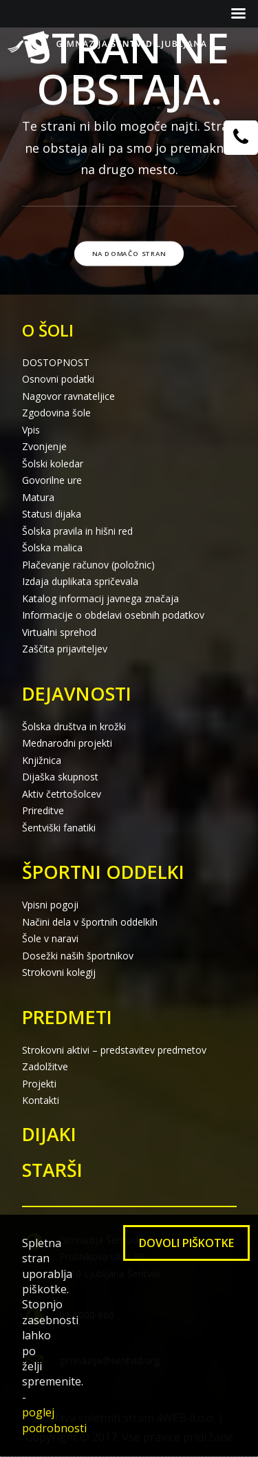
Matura (38, 497)
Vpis (31, 429)
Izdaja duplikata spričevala (80, 581)
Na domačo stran (129, 253)
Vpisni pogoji (50, 904)
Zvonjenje (44, 446)
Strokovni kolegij (59, 972)
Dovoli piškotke (186, 1243)
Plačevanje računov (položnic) (88, 564)
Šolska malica (52, 547)
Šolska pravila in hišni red (77, 531)
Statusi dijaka (51, 513)
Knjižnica (41, 760)
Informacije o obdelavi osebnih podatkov (113, 614)
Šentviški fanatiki (59, 827)
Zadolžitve (45, 1066)
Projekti (39, 1083)
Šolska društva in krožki (74, 726)
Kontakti (40, 1100)
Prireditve (43, 810)
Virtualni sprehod (59, 632)
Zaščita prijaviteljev (64, 648)
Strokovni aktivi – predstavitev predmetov (114, 1049)
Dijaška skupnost (60, 776)
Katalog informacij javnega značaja (100, 598)
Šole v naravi (50, 938)
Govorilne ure (52, 480)
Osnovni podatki (58, 378)
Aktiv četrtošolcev (61, 793)
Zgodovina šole (56, 412)
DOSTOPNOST (55, 362)
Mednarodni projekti (67, 742)
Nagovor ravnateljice (68, 396)
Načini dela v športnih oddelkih (90, 921)
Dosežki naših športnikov (77, 955)
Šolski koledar (52, 463)
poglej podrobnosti (54, 1420)
